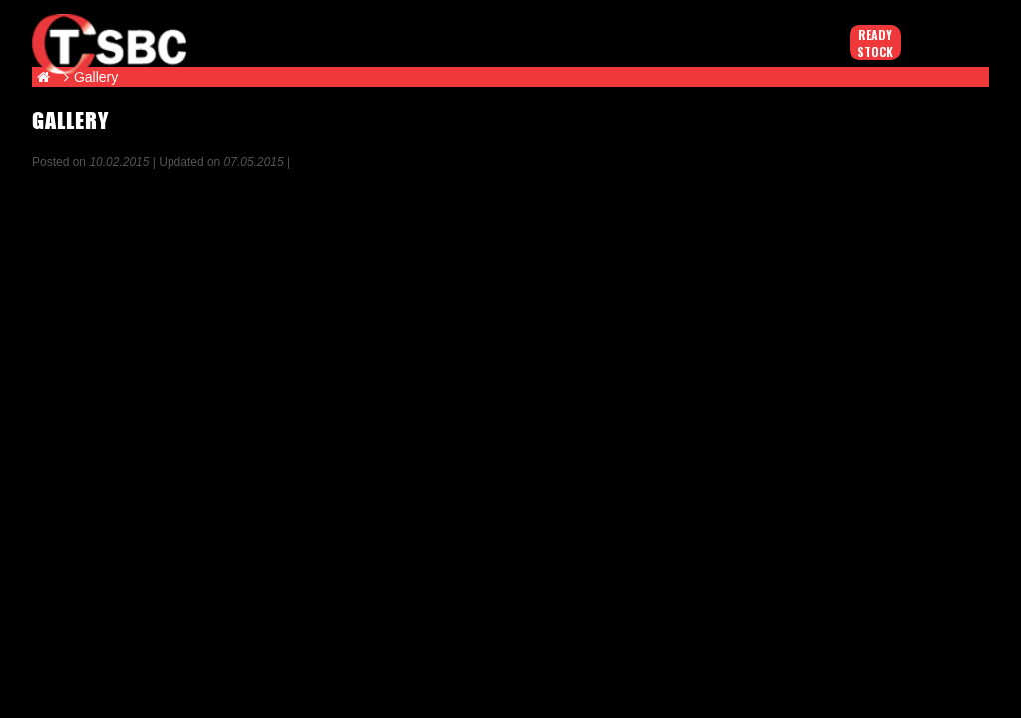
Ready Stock (875, 43)
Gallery (96, 77)
